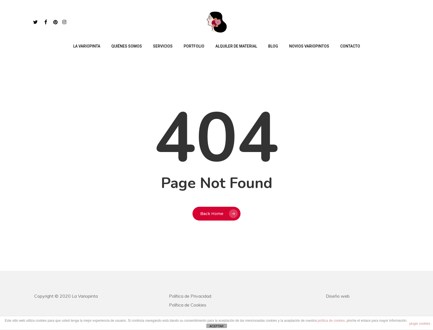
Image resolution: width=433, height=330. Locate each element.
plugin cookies (419, 324)
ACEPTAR (216, 326)
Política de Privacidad (190, 296)
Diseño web (338, 296)
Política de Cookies (187, 305)
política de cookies (331, 321)
